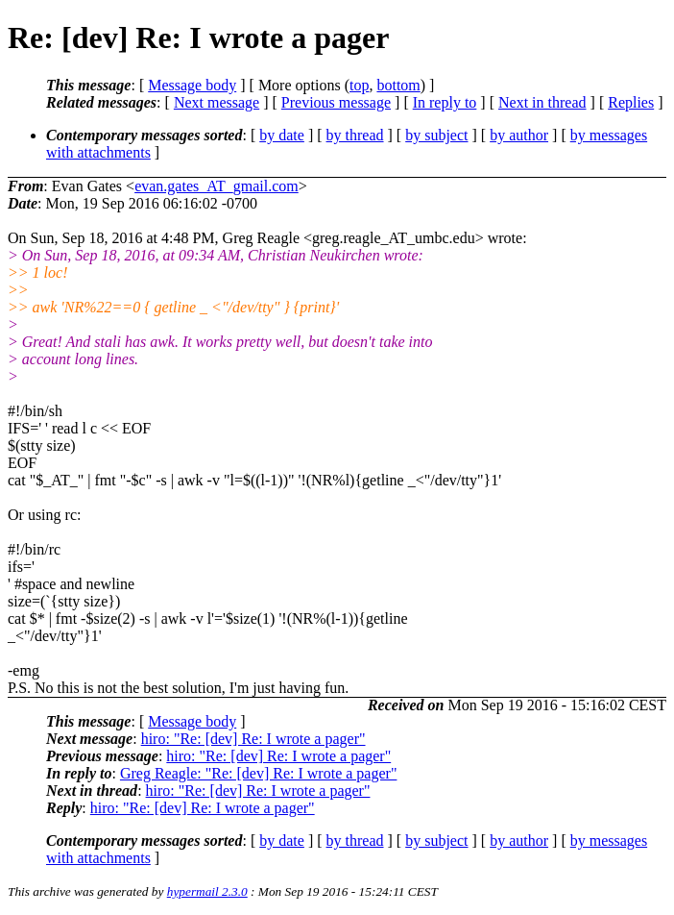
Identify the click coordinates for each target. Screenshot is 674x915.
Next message (216, 102)
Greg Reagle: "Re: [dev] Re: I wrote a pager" (258, 773)
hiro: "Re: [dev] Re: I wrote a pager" (253, 738)
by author (519, 135)
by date (281, 135)
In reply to (445, 102)
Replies (631, 102)
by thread (355, 135)
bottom (398, 85)
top (359, 85)
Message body (192, 85)
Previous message (336, 102)
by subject (436, 135)
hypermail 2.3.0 (207, 891)
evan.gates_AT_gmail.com (216, 186)
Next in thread (542, 102)
